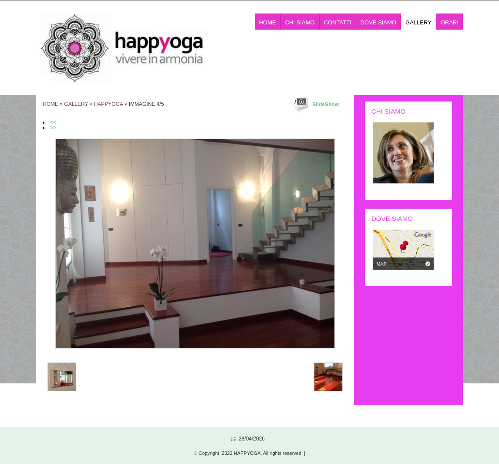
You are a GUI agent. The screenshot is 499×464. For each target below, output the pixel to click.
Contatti (337, 22)
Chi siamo (300, 22)
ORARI (450, 22)
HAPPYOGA (108, 104)
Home (267, 22)
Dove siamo (378, 22)
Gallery (418, 22)
